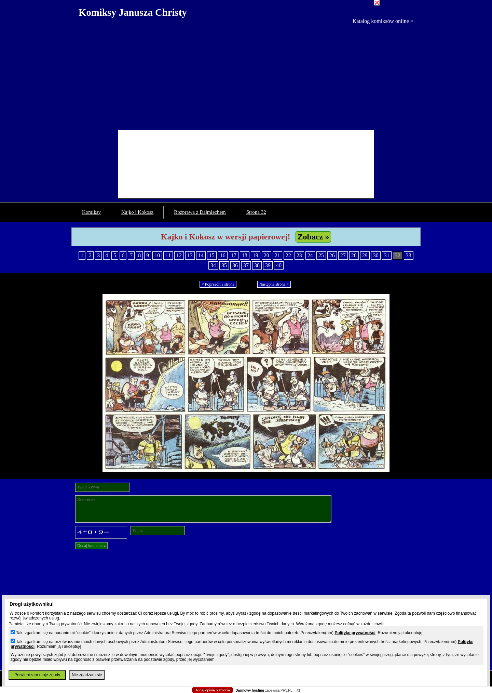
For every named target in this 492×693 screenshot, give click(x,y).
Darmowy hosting (249, 690)
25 (321, 255)
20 (266, 255)
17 (233, 255)
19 (255, 255)
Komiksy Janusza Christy (133, 12)
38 (257, 265)
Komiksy (91, 212)
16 (223, 255)
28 (354, 255)
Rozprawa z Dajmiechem (200, 212)
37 (246, 265)
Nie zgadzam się (87, 674)
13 (190, 255)
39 (268, 265)
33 (408, 255)
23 (299, 255)
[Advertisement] (246, 75)
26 (332, 255)
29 (365, 255)
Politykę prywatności (354, 632)
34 (213, 265)
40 (279, 265)
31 (387, 255)
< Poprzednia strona (218, 284)
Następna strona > (274, 284)
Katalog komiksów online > (383, 21)
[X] (298, 690)
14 (201, 255)
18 (244, 255)
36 (235, 265)
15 (212, 255)
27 (343, 255)
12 (179, 255)
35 (224, 265)
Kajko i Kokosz (137, 212)
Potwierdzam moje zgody (37, 674)
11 (167, 255)
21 (277, 255)
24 (310, 255)
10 (157, 255)
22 (288, 255)
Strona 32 (256, 212)
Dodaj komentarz (91, 545)
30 (376, 255)
